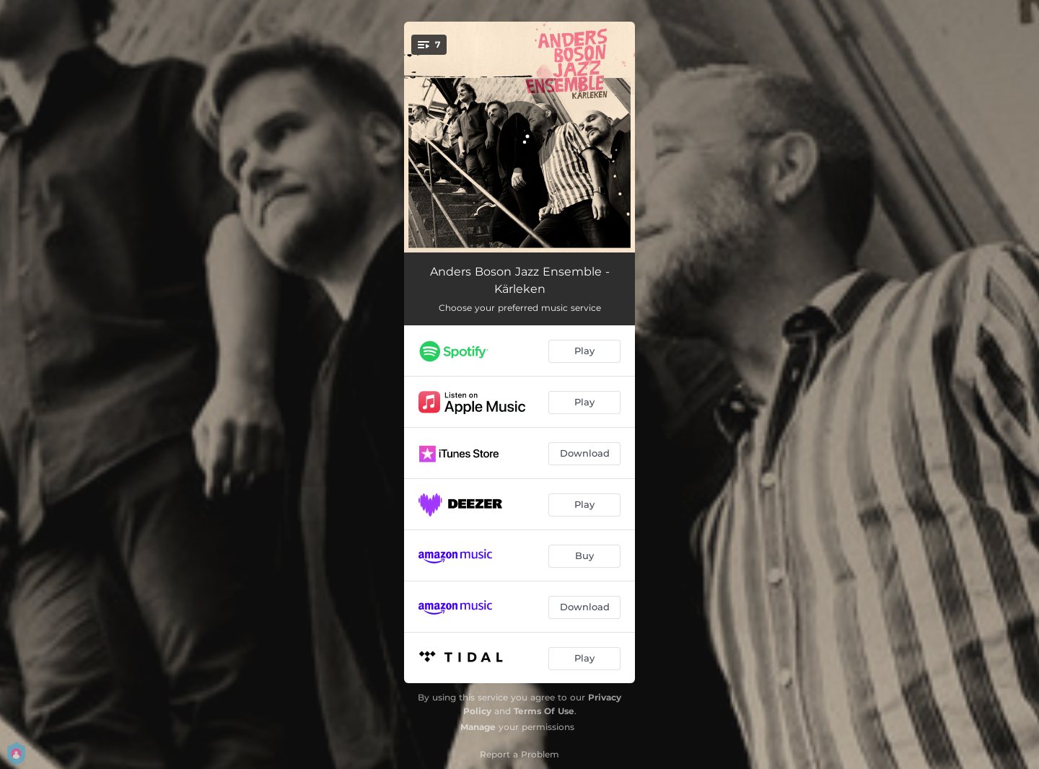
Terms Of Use (544, 711)
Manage (478, 726)
